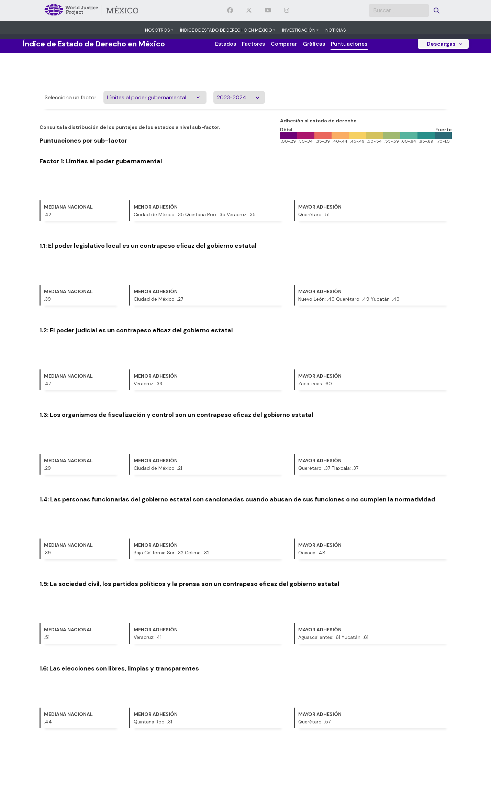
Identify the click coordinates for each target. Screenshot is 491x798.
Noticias (335, 30)
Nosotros (157, 30)
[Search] (399, 10)
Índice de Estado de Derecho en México (226, 30)
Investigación (298, 30)
